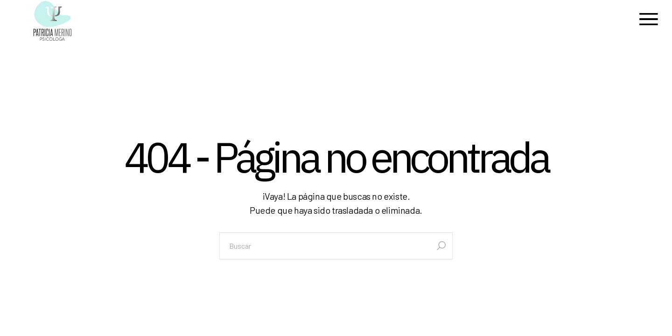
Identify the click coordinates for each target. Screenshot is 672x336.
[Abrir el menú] (648, 20)
